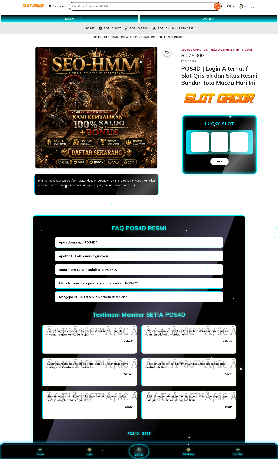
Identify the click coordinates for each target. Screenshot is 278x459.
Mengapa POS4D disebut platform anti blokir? (93, 297)
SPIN (219, 161)
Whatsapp (188, 451)
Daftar (139, 451)
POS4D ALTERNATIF (170, 37)
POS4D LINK (148, 37)
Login (90, 451)
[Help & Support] (231, 6)
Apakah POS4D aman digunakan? (84, 256)
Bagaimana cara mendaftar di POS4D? (88, 270)
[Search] (217, 6)
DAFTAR (208, 18)
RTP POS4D (111, 37)
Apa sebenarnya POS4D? (78, 242)
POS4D (97, 37)
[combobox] (141, 6)
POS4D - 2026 (139, 433)
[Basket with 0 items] (252, 6)
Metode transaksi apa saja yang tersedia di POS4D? (98, 283)
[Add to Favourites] (167, 52)
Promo (40, 451)
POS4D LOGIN (129, 37)
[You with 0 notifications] (242, 6)
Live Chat (238, 451)
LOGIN (69, 18)
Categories (57, 6)
